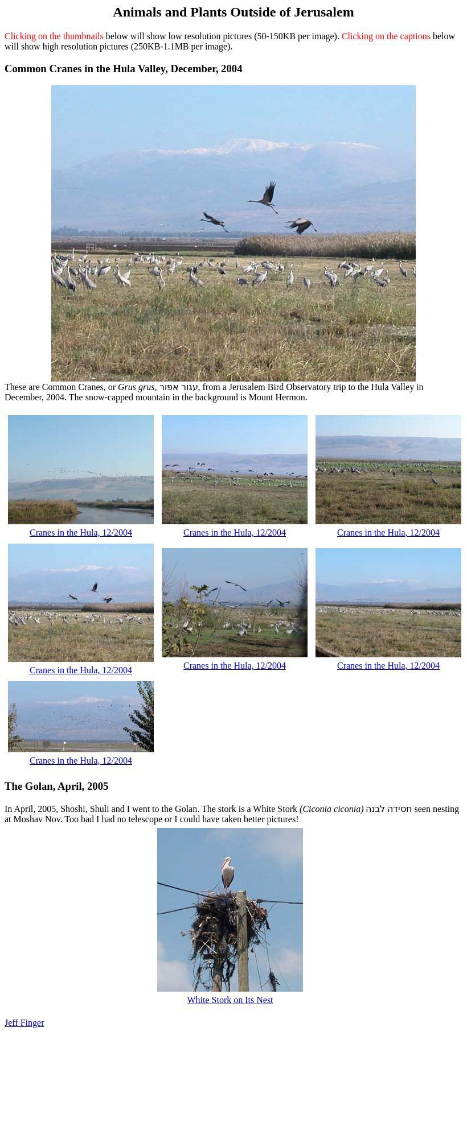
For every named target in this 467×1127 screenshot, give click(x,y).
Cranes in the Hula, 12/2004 (81, 532)
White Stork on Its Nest (230, 1000)
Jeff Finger (24, 1022)
